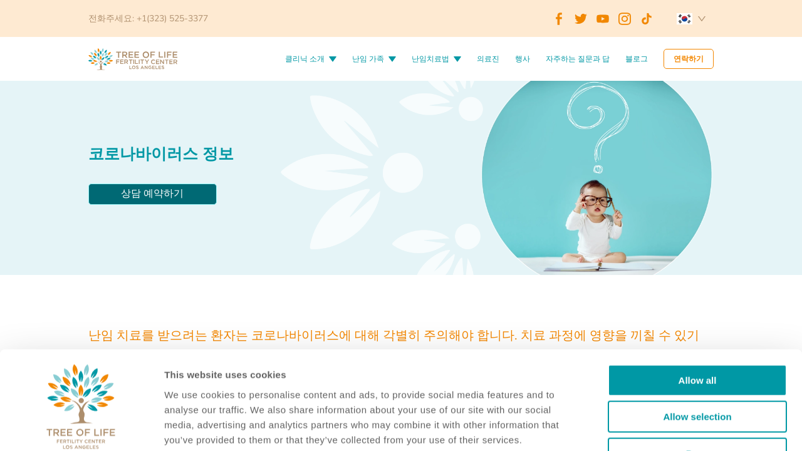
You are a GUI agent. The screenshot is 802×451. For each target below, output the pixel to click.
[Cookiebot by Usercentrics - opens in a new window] (81, 426)
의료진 (488, 58)
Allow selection (697, 334)
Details (644, 426)
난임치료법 (430, 58)
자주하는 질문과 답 (578, 58)
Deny (697, 371)
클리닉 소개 (305, 58)
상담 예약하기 (152, 193)
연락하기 (689, 58)
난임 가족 (368, 58)
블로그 (636, 58)
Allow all (698, 298)
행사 (522, 58)
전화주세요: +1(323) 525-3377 (148, 18)
